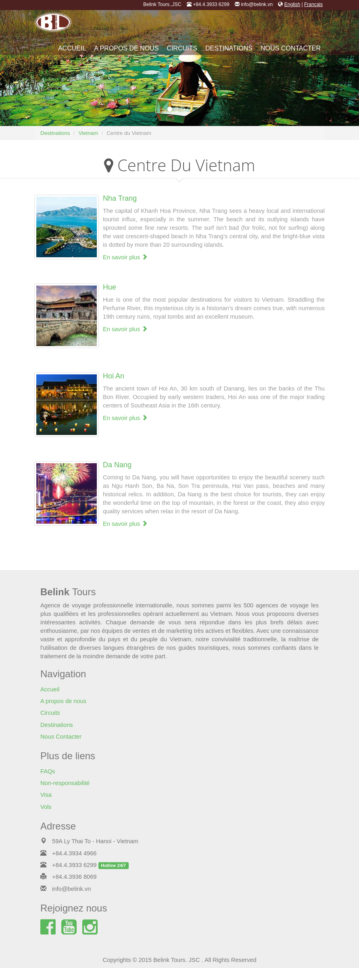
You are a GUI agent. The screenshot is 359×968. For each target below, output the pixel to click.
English (292, 4)
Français (313, 4)
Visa (46, 795)
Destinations (229, 48)
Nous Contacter (291, 48)
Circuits (182, 48)
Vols (46, 807)
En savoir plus (125, 257)
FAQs (47, 771)
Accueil (72, 48)
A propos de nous (126, 48)
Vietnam (88, 133)
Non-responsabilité (65, 783)
